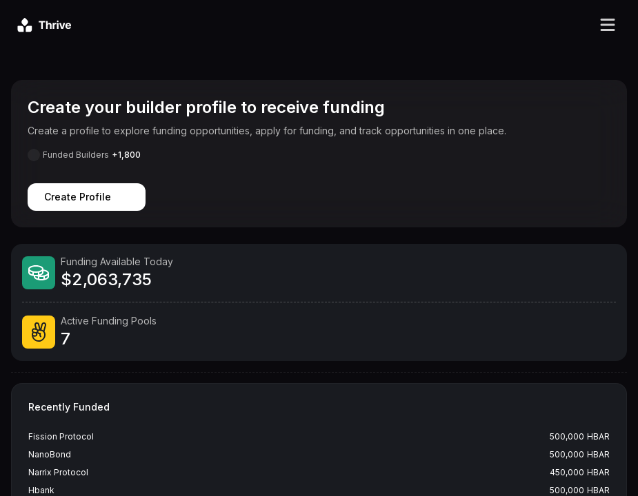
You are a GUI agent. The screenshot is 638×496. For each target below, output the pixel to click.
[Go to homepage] (44, 25)
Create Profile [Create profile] (86, 197)
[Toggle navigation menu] (607, 25)
